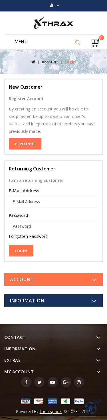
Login (70, 62)
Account (50, 62)
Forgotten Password (28, 236)
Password (18, 215)
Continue (25, 143)
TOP (93, 406)
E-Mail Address (24, 190)
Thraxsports (51, 411)
